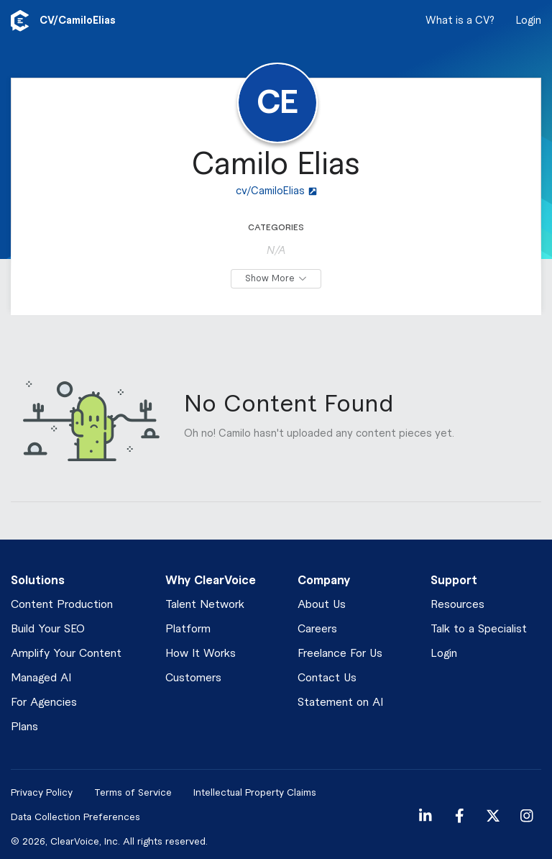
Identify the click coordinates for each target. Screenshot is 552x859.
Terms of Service (133, 792)
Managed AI (41, 678)
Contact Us (327, 678)
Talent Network (204, 604)
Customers (193, 678)
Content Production (62, 604)
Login (528, 21)
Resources (457, 604)
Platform (188, 629)
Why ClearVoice (210, 580)
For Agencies (44, 702)
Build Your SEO (48, 629)
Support (454, 580)
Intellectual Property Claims (254, 792)
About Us (322, 604)
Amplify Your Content (66, 653)
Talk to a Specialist (479, 629)
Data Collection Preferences (75, 817)
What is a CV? (460, 21)
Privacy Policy (42, 792)
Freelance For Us (340, 653)
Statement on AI (340, 702)
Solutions (38, 580)
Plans (24, 727)
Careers (317, 629)
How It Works (200, 653)
